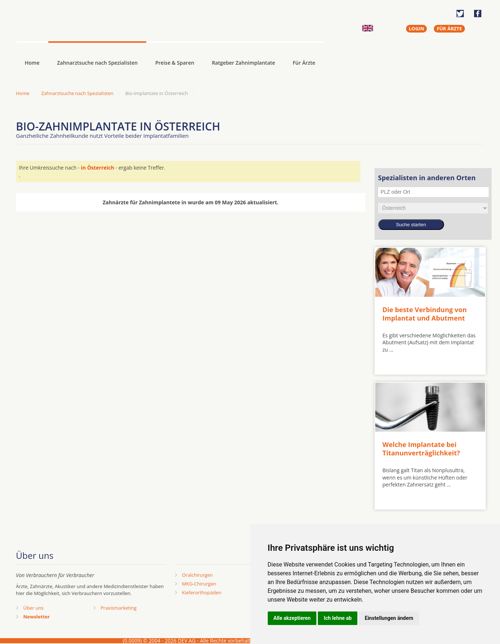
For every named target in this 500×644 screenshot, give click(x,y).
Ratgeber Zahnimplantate (243, 62)
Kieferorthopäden (202, 592)
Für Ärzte (304, 62)
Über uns (33, 608)
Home (23, 93)
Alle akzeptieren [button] (292, 618)
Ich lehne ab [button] (337, 618)
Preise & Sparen (174, 62)
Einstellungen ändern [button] (389, 618)
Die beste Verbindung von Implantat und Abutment (425, 313)
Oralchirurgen (197, 575)
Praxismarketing (118, 608)
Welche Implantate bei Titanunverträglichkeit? (421, 448)
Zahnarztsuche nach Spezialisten (97, 62)
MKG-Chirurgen (199, 583)
